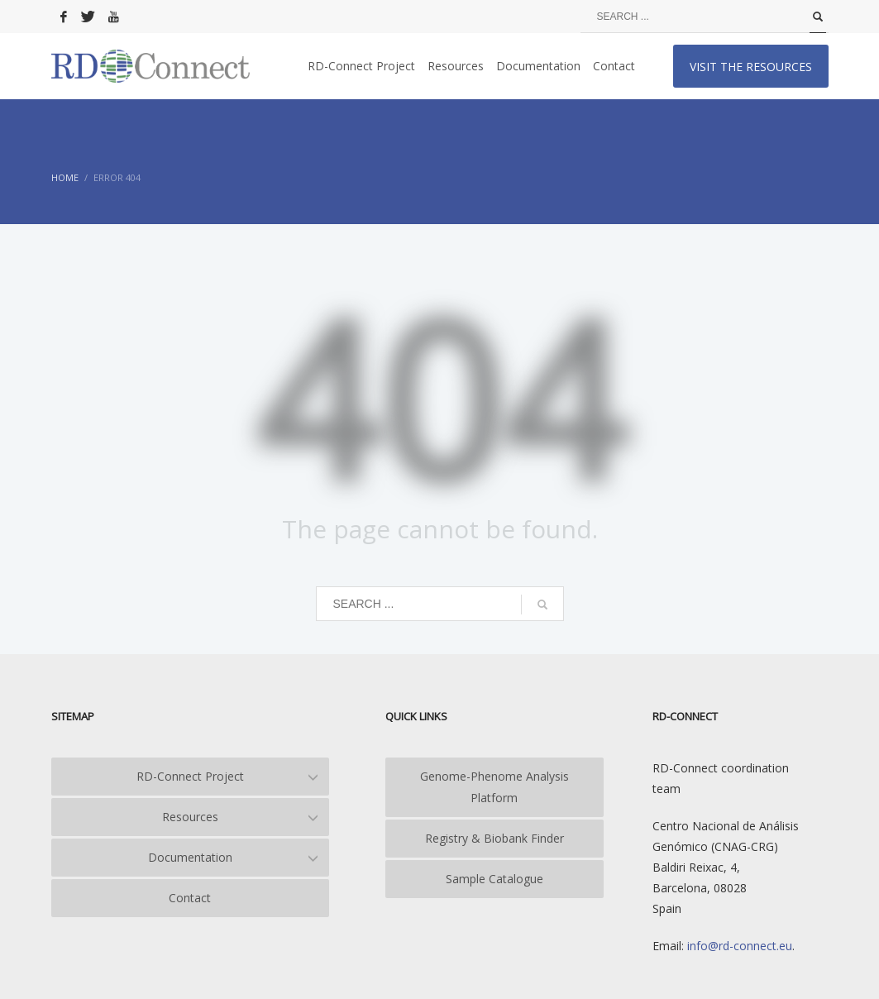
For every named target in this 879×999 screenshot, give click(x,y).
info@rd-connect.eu (738, 946)
